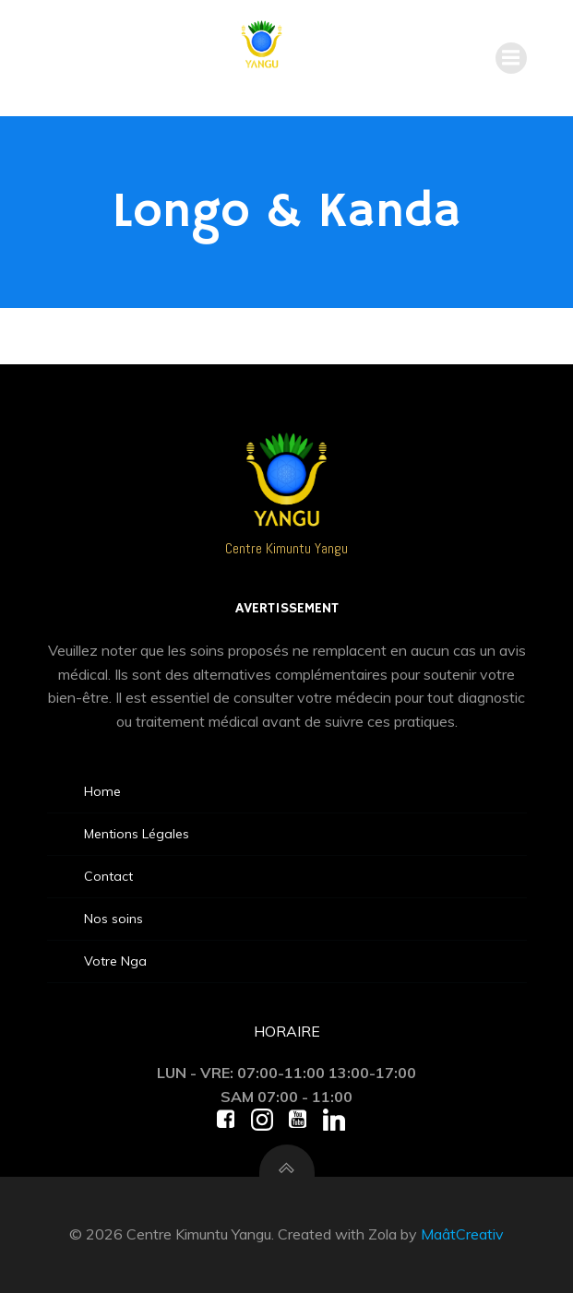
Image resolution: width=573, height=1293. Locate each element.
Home (102, 791)
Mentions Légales (136, 833)
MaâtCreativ (462, 1234)
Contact (108, 876)
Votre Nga (115, 961)
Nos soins (113, 918)
